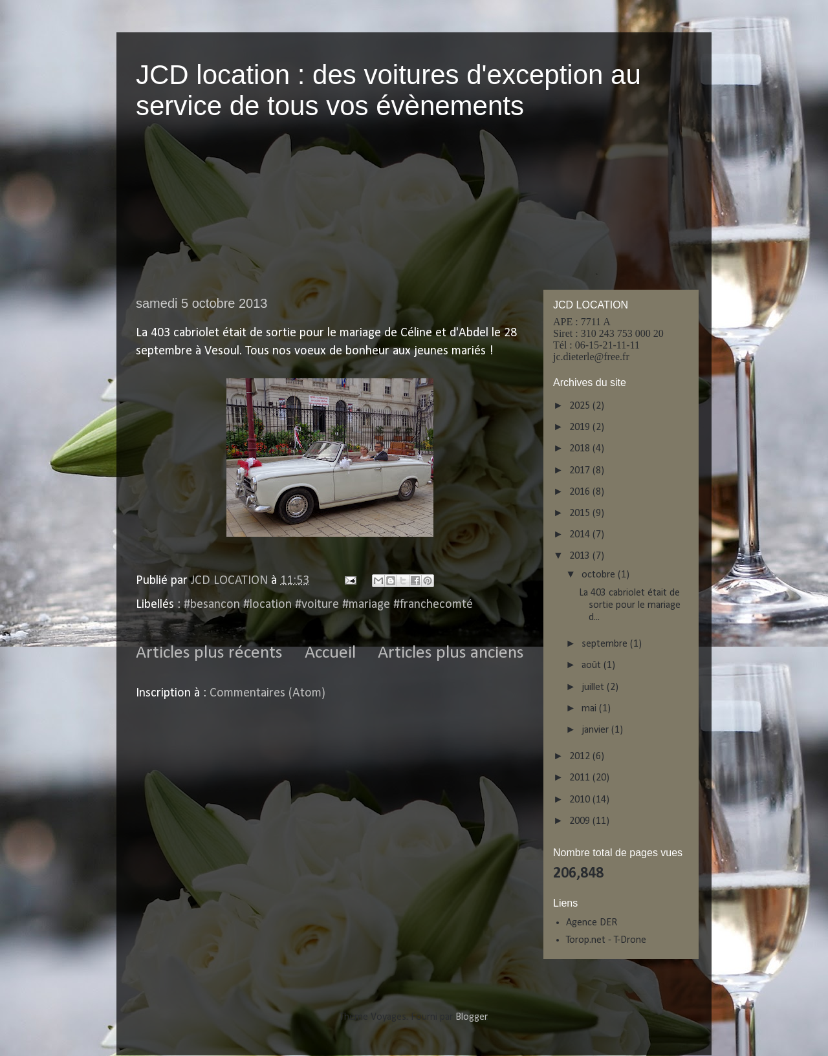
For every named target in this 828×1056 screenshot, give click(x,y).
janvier (596, 730)
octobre (600, 575)
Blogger (471, 1017)
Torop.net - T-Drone (606, 940)
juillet (594, 687)
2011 (581, 778)
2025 (581, 406)
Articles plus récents (209, 653)
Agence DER (591, 923)
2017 (581, 471)
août (593, 665)
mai (590, 709)
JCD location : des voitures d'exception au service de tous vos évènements (388, 90)
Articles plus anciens (451, 653)
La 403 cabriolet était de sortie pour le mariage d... (630, 605)
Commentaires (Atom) (267, 693)
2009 (581, 821)
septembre (606, 644)
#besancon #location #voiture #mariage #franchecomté (328, 604)
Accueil (330, 653)
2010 (581, 800)
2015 (581, 513)
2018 (581, 449)
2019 (581, 427)
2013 (581, 556)
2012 (581, 756)
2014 (581, 535)
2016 (581, 492)
